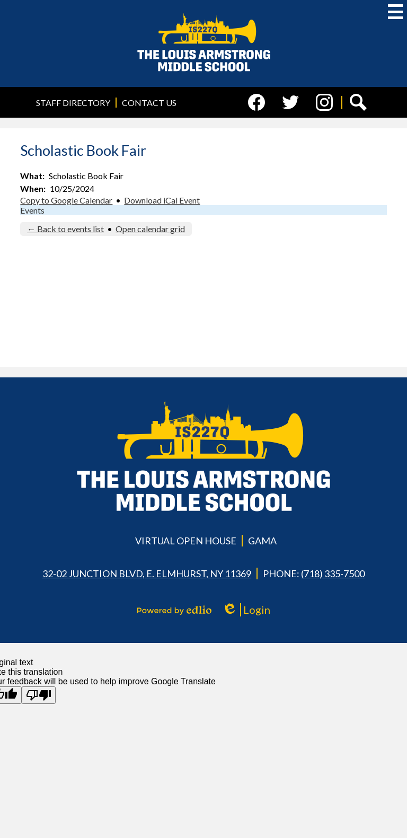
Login (246, 609)
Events (32, 210)
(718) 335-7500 (333, 573)
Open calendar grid (150, 229)
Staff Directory (73, 103)
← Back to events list (65, 229)
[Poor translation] (39, 695)
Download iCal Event (162, 200)
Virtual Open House (185, 540)
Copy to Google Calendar (66, 200)
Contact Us (149, 103)
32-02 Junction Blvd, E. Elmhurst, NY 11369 (146, 573)
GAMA (262, 540)
